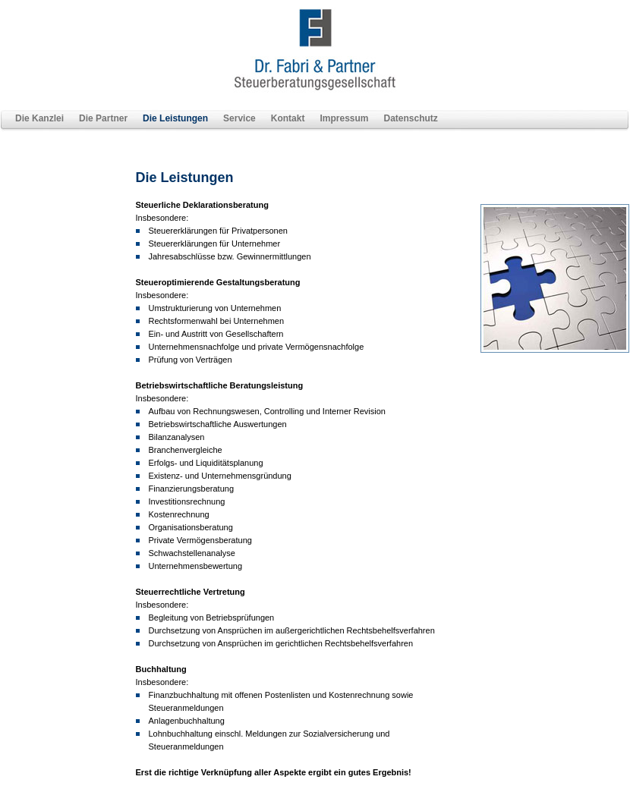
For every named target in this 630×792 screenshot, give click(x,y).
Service (239, 118)
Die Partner (103, 118)
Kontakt (288, 118)
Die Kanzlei (39, 118)
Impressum (344, 118)
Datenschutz (410, 118)
